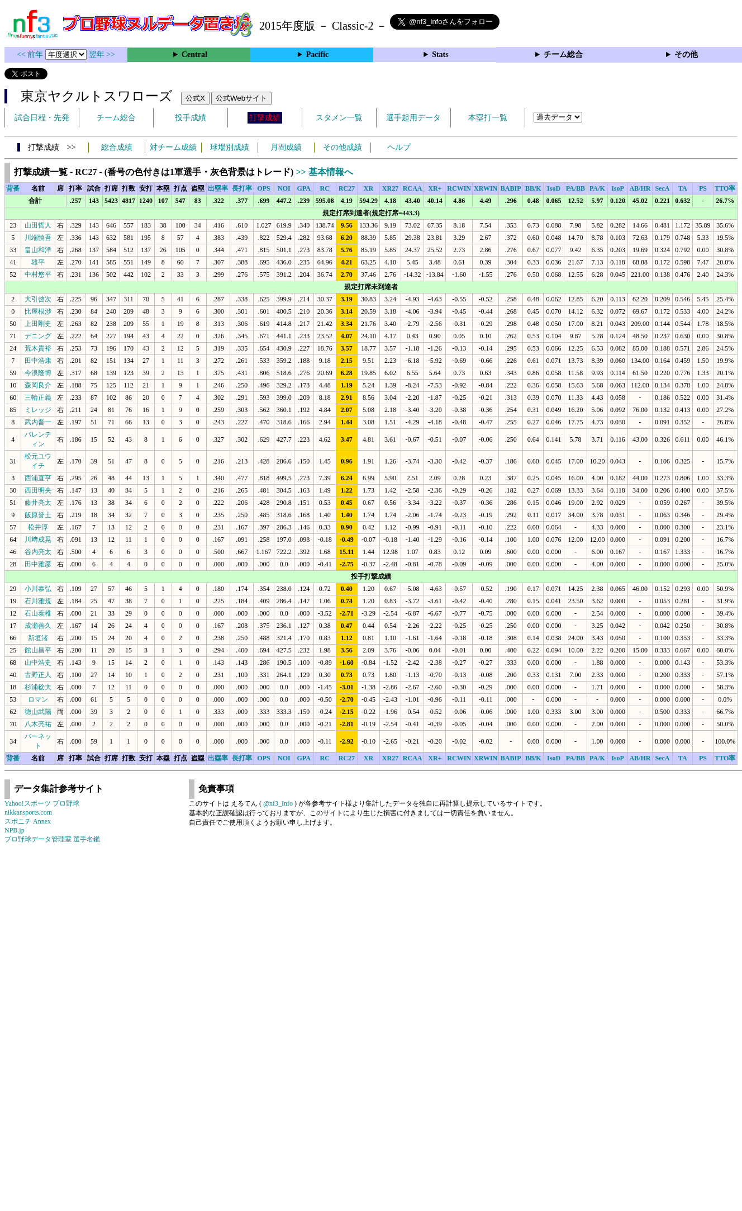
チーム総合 (563, 54)
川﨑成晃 (38, 539)
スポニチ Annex (27, 821)
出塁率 (218, 188)
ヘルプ (399, 147)
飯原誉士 (38, 515)
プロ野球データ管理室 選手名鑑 (52, 839)
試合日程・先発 (42, 117)
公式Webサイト (241, 98)
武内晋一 (38, 422)
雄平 (38, 262)
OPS (263, 188)
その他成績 (342, 147)
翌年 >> (102, 54)
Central (194, 54)
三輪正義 (38, 397)
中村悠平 (38, 274)
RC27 (347, 188)
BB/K (533, 188)
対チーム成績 (173, 147)
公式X (195, 98)
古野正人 (38, 675)
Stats (440, 54)
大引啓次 (38, 299)
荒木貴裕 (38, 348)
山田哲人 (38, 225)
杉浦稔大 (38, 687)
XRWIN (485, 188)
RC (325, 188)
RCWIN (459, 188)
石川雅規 (38, 601)
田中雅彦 (38, 564)
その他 (686, 54)
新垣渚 (38, 638)
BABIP (511, 188)
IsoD (553, 188)
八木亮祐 (38, 724)
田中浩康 (38, 361)
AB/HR (639, 188)
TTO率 (725, 188)
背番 (13, 188)
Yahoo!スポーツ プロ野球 (41, 803)
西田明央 (38, 490)
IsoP (617, 188)
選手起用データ (413, 117)
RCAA (412, 188)
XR (368, 188)
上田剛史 (38, 324)
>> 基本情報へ (324, 172)
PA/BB (575, 188)
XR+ (434, 188)
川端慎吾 (38, 238)
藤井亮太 (38, 503)
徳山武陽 (38, 712)
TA (682, 188)
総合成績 (116, 147)
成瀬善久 (38, 626)
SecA (662, 188)
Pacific (317, 54)
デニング (38, 336)
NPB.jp (14, 830)
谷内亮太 (38, 552)
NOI (284, 188)
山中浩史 (38, 662)
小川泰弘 (38, 589)
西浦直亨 (38, 478)
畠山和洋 (38, 250)
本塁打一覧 (487, 117)
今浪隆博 (38, 373)
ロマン (38, 699)
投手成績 (190, 117)
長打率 (242, 188)
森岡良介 (38, 385)
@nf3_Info (278, 803)
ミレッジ (38, 410)
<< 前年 (31, 54)
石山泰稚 (38, 613)
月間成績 (286, 147)
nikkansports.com (28, 812)
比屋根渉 (38, 311)
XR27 (390, 188)
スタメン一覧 (339, 117)
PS (703, 188)
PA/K (597, 188)
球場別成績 (229, 147)
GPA (304, 188)
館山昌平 (38, 650)
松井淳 (38, 527)
